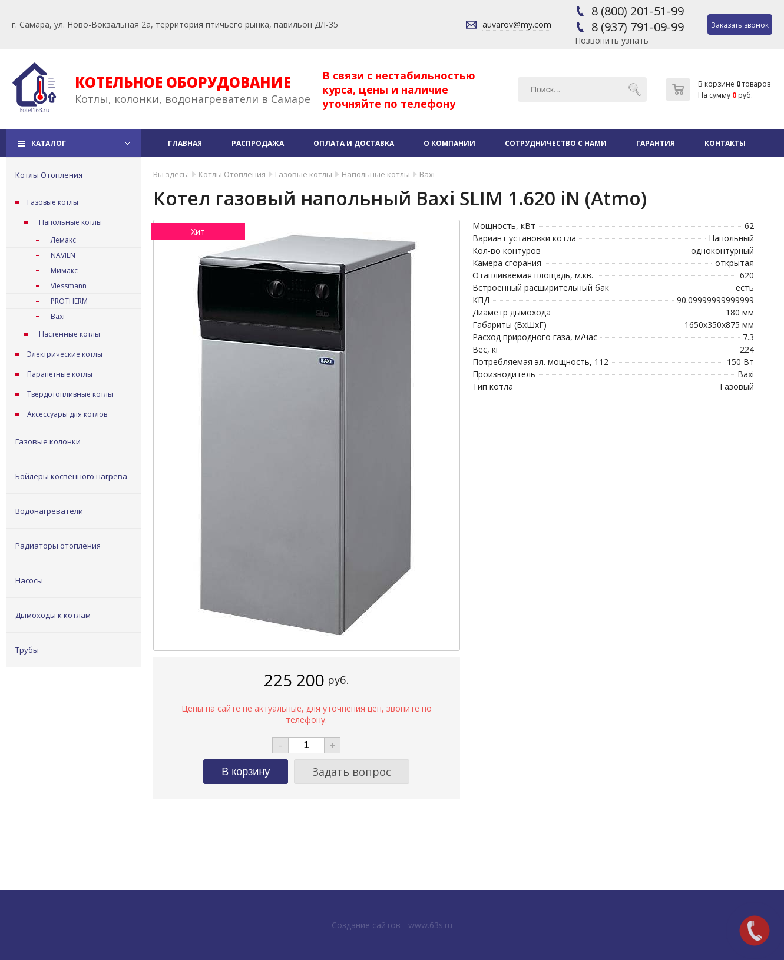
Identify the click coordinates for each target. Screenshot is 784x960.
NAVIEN (63, 255)
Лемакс (63, 240)
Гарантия (655, 143)
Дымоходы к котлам (53, 615)
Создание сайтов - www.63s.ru (392, 925)
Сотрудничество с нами (556, 143)
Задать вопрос (351, 772)
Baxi (58, 316)
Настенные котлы (69, 334)
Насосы (29, 580)
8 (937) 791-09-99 (637, 27)
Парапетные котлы (59, 374)
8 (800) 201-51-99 (637, 11)
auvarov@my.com (516, 24)
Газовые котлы (52, 202)
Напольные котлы (70, 222)
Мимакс (64, 270)
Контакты (725, 143)
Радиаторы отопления (58, 545)
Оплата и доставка (353, 143)
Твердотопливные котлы (70, 394)
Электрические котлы (64, 354)
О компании (449, 143)
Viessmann (69, 286)
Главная (185, 143)
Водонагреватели (49, 511)
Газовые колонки (48, 441)
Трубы (27, 650)
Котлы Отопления (48, 175)
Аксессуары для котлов (67, 414)
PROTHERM (69, 301)
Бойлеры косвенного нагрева (71, 476)
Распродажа (257, 143)
